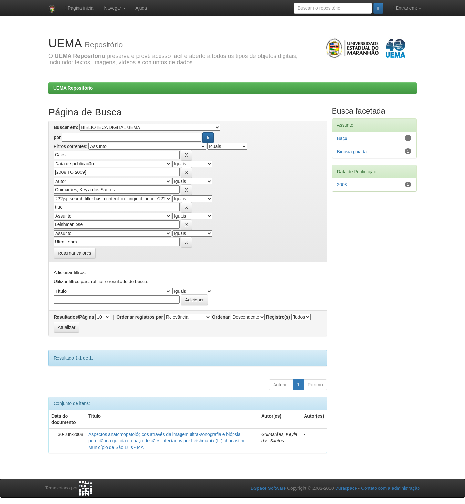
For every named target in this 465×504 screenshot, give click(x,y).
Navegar (115, 8)
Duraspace (346, 488)
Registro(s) (278, 317)
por (57, 137)
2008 (342, 184)
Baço (342, 138)
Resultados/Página (74, 317)
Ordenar (221, 317)
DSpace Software (268, 488)
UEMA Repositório (73, 88)
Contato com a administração (390, 488)
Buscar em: (66, 127)
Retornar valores (74, 253)
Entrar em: (407, 8)
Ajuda (141, 8)
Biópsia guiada (352, 151)
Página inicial (80, 8)
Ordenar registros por (139, 317)
